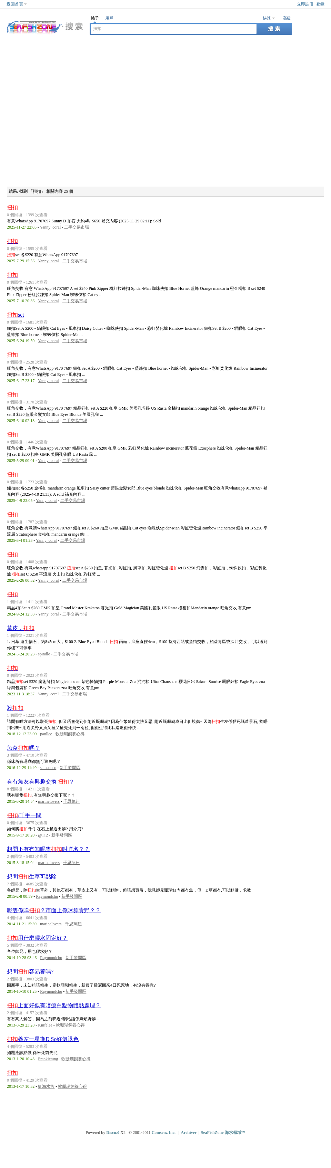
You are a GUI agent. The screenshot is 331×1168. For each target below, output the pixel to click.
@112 (43, 835)
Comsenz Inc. (163, 1132)
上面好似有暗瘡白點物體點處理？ (54, 1005)
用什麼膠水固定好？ (37, 938)
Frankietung (48, 1058)
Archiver (189, 1132)
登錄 (320, 4)
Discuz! (112, 1132)
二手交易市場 (76, 227)
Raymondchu (47, 896)
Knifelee (45, 1025)
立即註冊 (305, 4)
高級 (287, 18)
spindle (44, 654)
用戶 (109, 18)
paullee (46, 734)
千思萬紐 (71, 801)
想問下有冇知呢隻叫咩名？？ (48, 849)
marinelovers (49, 801)
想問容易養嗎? (30, 972)
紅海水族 (46, 1086)
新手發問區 (70, 767)
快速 (267, 18)
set (15, 315)
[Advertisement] (72, 111)
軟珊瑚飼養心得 (70, 734)
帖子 (95, 18)
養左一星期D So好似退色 (43, 1039)
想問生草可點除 (32, 877)
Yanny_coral (50, 227)
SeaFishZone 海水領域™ (223, 1132)
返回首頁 (15, 4)
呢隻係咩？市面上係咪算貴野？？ (54, 910)
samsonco (48, 767)
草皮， (20, 628)
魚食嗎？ (23, 748)
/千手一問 (24, 815)
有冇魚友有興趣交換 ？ (40, 782)
